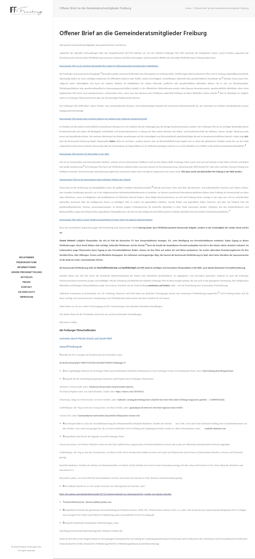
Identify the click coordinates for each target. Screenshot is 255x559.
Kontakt (26, 287)
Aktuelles (27, 277)
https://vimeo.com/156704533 (129, 391)
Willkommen (26, 257)
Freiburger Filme (26, 262)
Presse (26, 282)
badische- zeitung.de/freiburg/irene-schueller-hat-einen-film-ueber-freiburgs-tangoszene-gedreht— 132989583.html (171, 399)
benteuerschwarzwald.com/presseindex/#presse (112, 386)
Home (189, 8)
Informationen (26, 267)
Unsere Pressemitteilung (26, 272)
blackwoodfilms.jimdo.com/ (99, 502)
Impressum (26, 296)
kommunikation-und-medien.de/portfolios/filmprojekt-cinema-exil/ (109, 415)
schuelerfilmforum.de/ (74, 502)
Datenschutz (26, 291)
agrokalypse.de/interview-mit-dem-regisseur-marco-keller (156, 407)
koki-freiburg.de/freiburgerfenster (218, 370)
